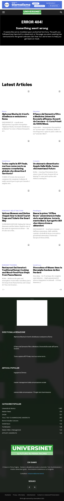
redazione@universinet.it (36, 473)
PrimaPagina (37, 211)
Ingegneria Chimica (20, 372)
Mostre (4, 111)
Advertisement (31, 495)
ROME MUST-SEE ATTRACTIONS (12, 211)
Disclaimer (8, 495)
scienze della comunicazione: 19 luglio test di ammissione (32, 392)
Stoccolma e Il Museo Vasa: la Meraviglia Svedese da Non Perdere (47, 270)
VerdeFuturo (6, 161)
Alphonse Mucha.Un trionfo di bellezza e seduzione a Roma (15, 116)
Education (36, 111)
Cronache (36, 161)
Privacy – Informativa (19, 495)
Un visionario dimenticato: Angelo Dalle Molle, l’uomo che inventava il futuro (46, 166)
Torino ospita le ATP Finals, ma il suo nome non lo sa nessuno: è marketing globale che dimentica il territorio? (15, 169)
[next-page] (60, 289)
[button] (3, 12)
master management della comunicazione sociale (30, 382)
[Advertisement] (32, 61)
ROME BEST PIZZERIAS (9, 265)
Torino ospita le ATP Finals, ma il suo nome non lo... (30, 356)
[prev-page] (3, 289)
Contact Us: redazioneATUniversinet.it (48, 495)
